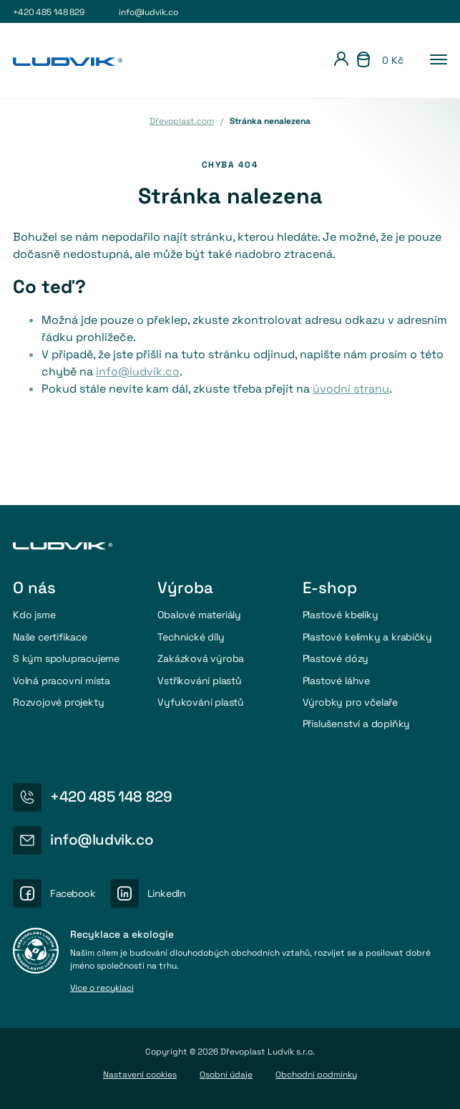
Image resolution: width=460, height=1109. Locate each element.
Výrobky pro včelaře (350, 702)
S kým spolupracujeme (66, 658)
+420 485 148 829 (48, 12)
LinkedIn (166, 893)
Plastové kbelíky (340, 614)
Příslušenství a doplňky (357, 723)
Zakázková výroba (200, 658)
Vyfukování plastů (200, 702)
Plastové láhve (336, 680)
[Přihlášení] (341, 61)
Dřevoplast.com (182, 121)
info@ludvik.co (148, 12)
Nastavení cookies (140, 1074)
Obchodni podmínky (316, 1074)
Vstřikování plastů (199, 680)
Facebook (73, 893)
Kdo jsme (34, 614)
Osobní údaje (226, 1074)
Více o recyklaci (102, 989)
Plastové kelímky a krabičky (367, 636)
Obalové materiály (199, 614)
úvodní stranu (351, 388)
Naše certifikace (50, 636)
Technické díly (190, 636)
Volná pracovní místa (61, 680)
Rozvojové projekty (58, 702)
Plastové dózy (335, 658)
